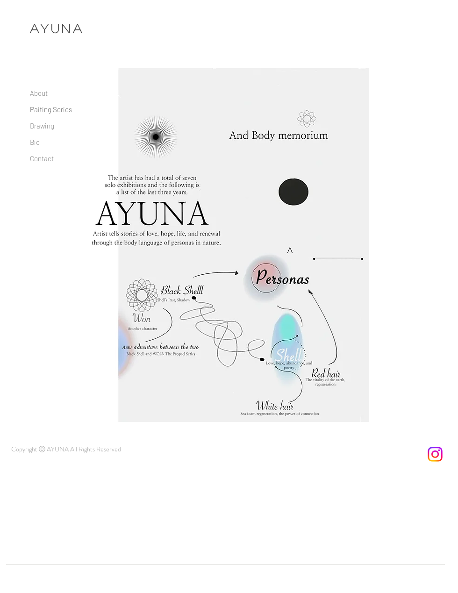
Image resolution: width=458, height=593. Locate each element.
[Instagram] (435, 454)
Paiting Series (51, 109)
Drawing (42, 125)
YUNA (63, 28)
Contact (42, 158)
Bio (35, 142)
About (39, 93)
